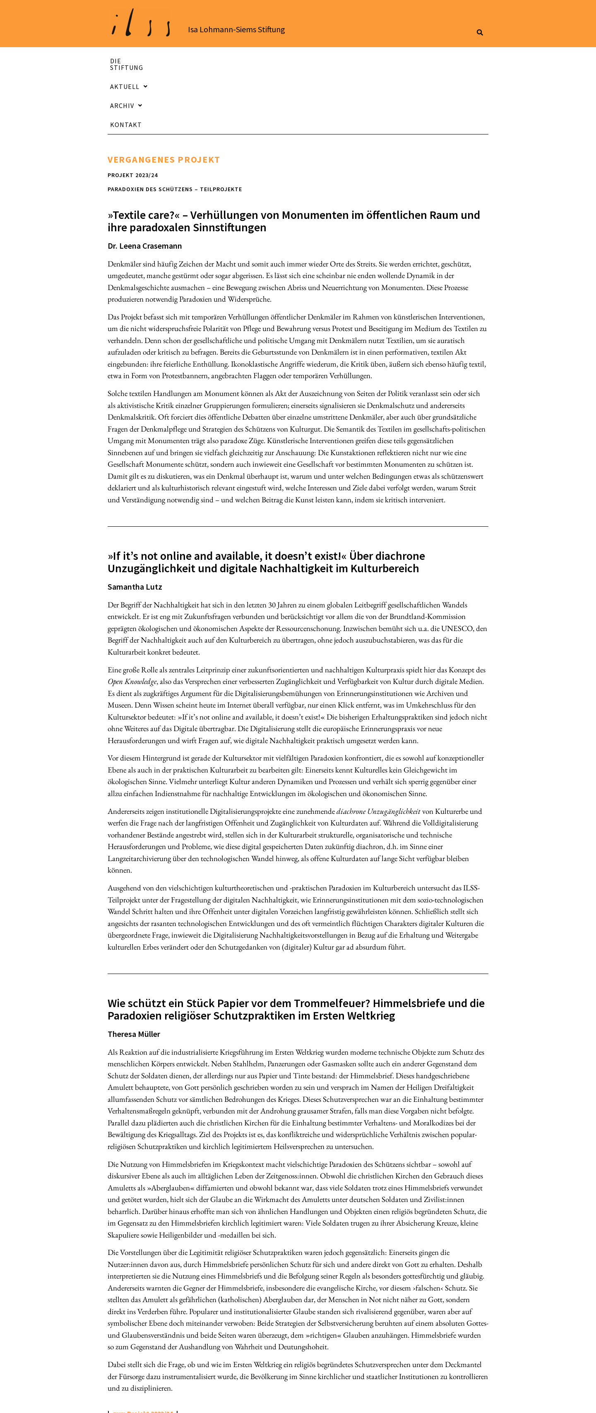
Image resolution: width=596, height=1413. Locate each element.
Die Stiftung (160, 61)
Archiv (353, 61)
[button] (260, 60)
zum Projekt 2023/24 (143, 1350)
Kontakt (443, 61)
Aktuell (260, 61)
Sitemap (471, 1399)
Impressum (316, 1399)
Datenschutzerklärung (396, 1399)
